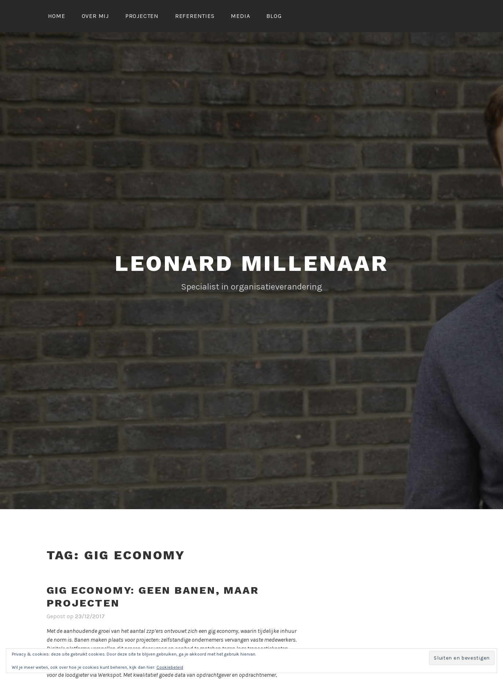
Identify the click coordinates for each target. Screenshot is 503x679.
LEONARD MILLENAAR (251, 263)
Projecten (142, 15)
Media (240, 15)
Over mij (95, 15)
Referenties (195, 15)
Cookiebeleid (169, 667)
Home (56, 15)
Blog (273, 15)
